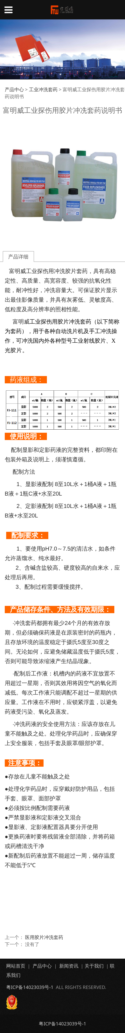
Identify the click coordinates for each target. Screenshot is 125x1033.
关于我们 (94, 966)
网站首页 (15, 966)
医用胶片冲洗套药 (44, 937)
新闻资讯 (68, 966)
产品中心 (14, 89)
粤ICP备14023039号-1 (29, 987)
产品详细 (18, 256)
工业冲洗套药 (43, 89)
